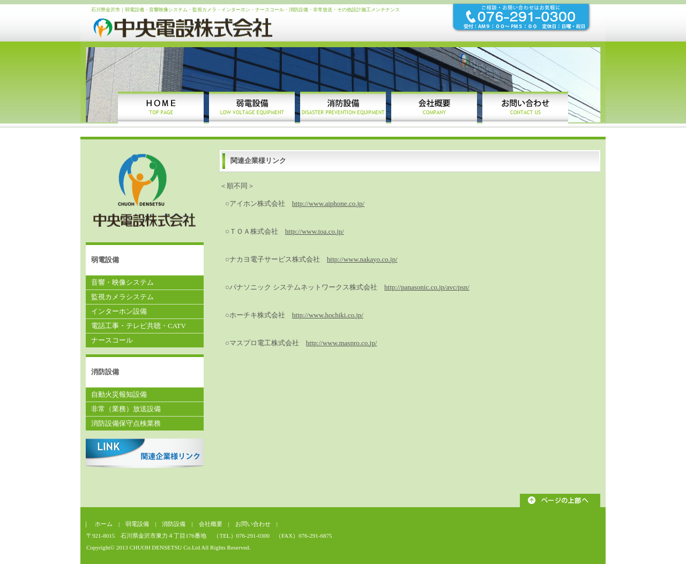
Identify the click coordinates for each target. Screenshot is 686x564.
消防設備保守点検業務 (126, 423)
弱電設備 (137, 524)
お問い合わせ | (256, 524)
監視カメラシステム (122, 297)
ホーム (106, 524)
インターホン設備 (119, 311)
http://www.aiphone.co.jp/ (328, 203)
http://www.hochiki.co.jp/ (327, 315)
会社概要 (210, 524)
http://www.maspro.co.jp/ (341, 343)
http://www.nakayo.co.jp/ (362, 259)
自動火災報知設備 (119, 394)
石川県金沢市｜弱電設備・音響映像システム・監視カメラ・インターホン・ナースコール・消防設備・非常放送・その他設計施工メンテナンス (245, 9)
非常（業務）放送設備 (126, 409)
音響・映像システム (122, 282)
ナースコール (112, 340)
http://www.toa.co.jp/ (314, 231)
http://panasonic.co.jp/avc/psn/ (426, 287)
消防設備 (176, 524)
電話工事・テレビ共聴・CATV (138, 326)
